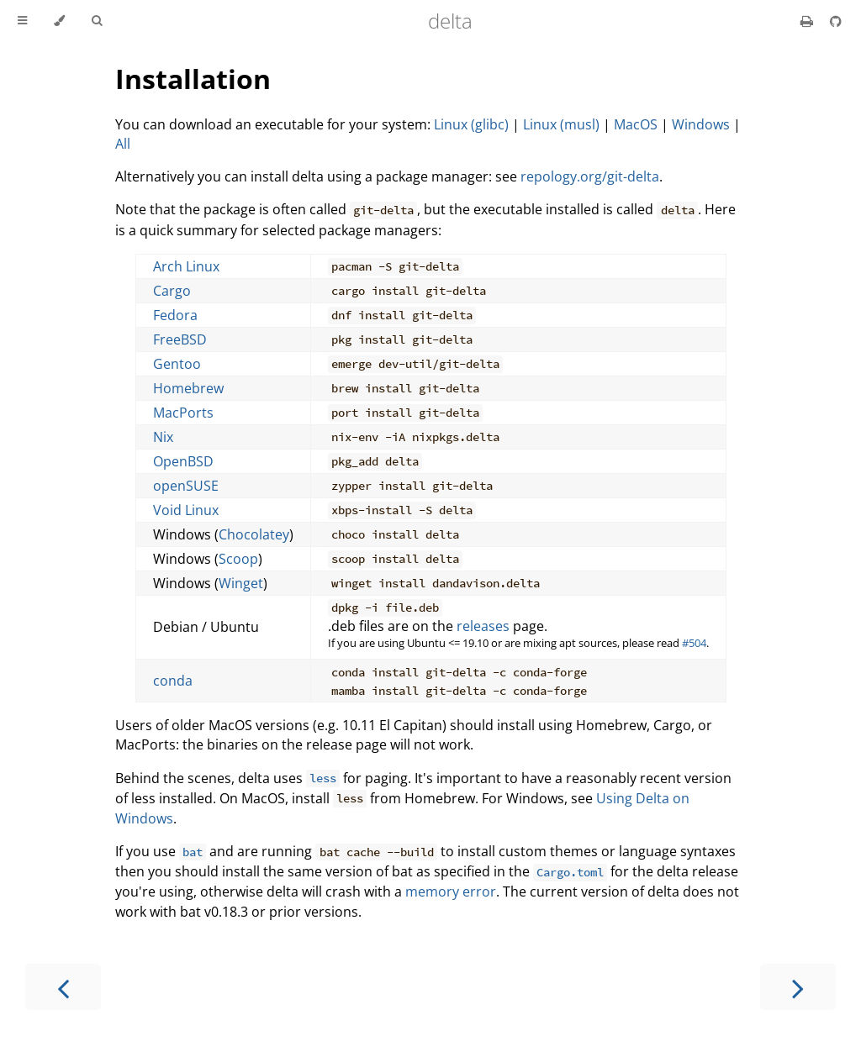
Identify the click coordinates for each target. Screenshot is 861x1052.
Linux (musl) (561, 124)
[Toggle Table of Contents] (22, 21)
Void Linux (186, 510)
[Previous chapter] (63, 987)
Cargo (172, 290)
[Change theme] (59, 21)
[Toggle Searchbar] (96, 21)
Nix (163, 437)
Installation (193, 78)
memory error (450, 891)
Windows (701, 124)
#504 (694, 642)
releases (483, 626)
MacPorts (183, 412)
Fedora (175, 315)
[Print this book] (808, 21)
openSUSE (186, 485)
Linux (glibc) (471, 124)
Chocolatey (254, 534)
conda (173, 680)
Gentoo (177, 364)
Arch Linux (186, 266)
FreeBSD (180, 339)
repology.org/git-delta (589, 176)
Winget (241, 583)
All (122, 143)
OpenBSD (183, 461)
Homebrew (188, 388)
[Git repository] (835, 21)
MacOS (636, 124)
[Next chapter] (798, 987)
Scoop (238, 559)
